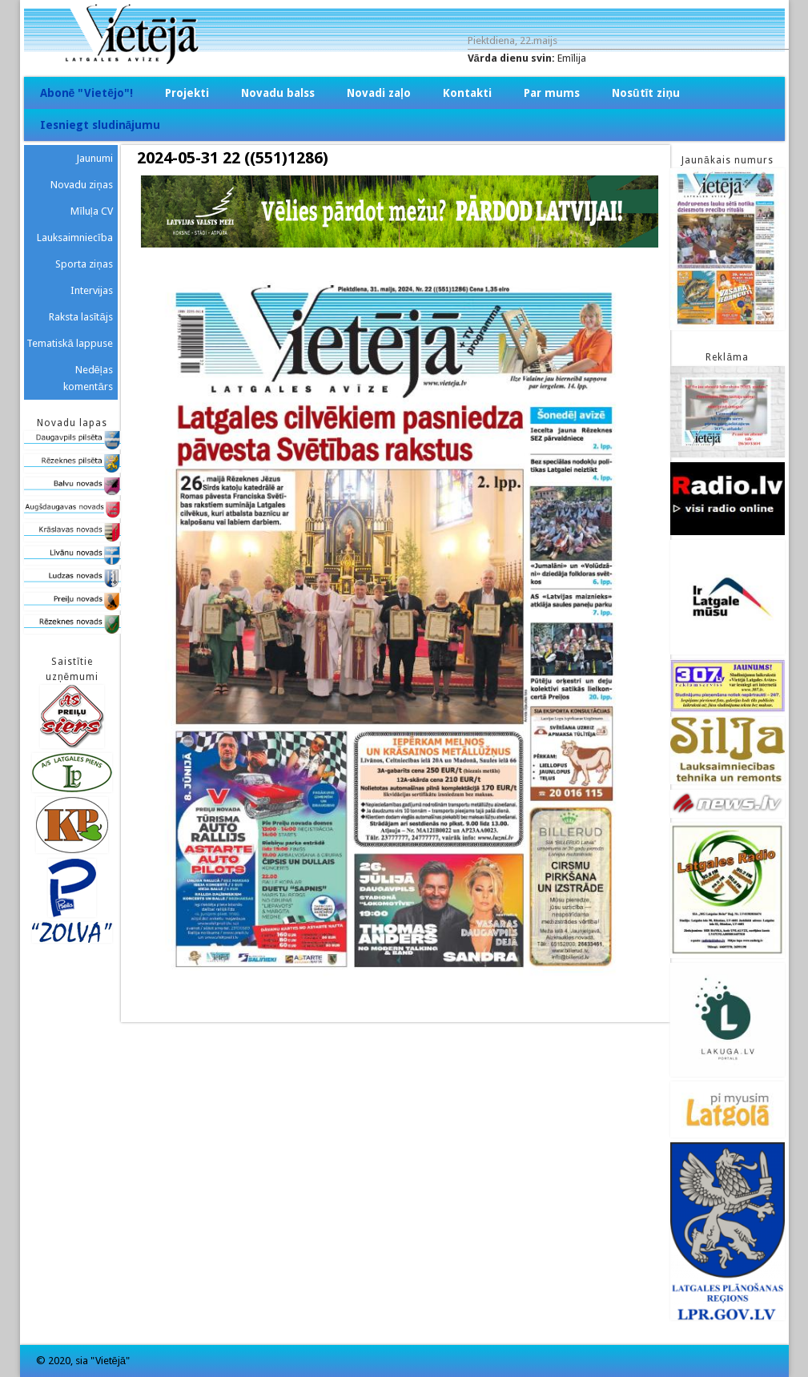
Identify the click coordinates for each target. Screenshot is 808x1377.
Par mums (552, 93)
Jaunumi (94, 158)
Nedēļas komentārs (87, 378)
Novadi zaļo (379, 93)
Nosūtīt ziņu (646, 93)
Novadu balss (278, 93)
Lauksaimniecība (75, 238)
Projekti (187, 93)
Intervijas (91, 290)
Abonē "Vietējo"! (87, 93)
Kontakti (467, 93)
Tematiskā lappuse (69, 343)
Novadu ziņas (81, 185)
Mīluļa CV (91, 211)
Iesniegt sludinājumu (100, 125)
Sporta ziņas (83, 264)
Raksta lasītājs (81, 317)
